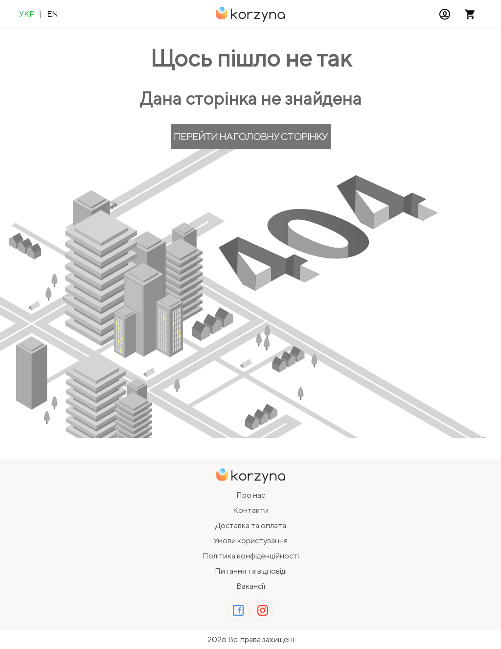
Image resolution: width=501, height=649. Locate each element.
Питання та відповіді (251, 571)
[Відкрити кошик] (469, 14)
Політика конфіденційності (251, 555)
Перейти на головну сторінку (251, 136)
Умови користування (250, 540)
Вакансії (250, 586)
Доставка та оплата (250, 525)
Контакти (251, 510)
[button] (444, 14)
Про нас (250, 495)
